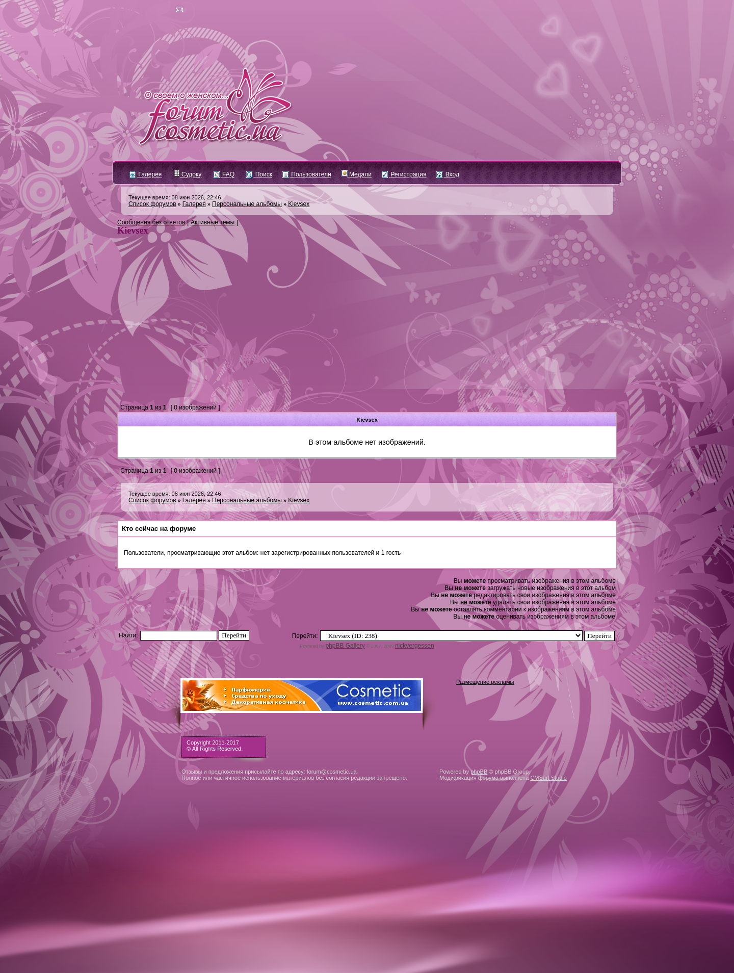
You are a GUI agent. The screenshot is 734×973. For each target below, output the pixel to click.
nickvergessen (414, 645)
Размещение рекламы (485, 682)
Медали (357, 174)
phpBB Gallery (344, 645)
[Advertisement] (367, 325)
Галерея (145, 174)
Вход (447, 174)
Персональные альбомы (247, 204)
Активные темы (212, 222)
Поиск (259, 174)
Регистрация (404, 174)
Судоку (188, 174)
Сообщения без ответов (151, 222)
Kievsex (298, 204)
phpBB (478, 772)
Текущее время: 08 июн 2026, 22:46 (174, 197)
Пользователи (306, 174)
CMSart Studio (548, 778)
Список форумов (152, 204)
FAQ (224, 174)
